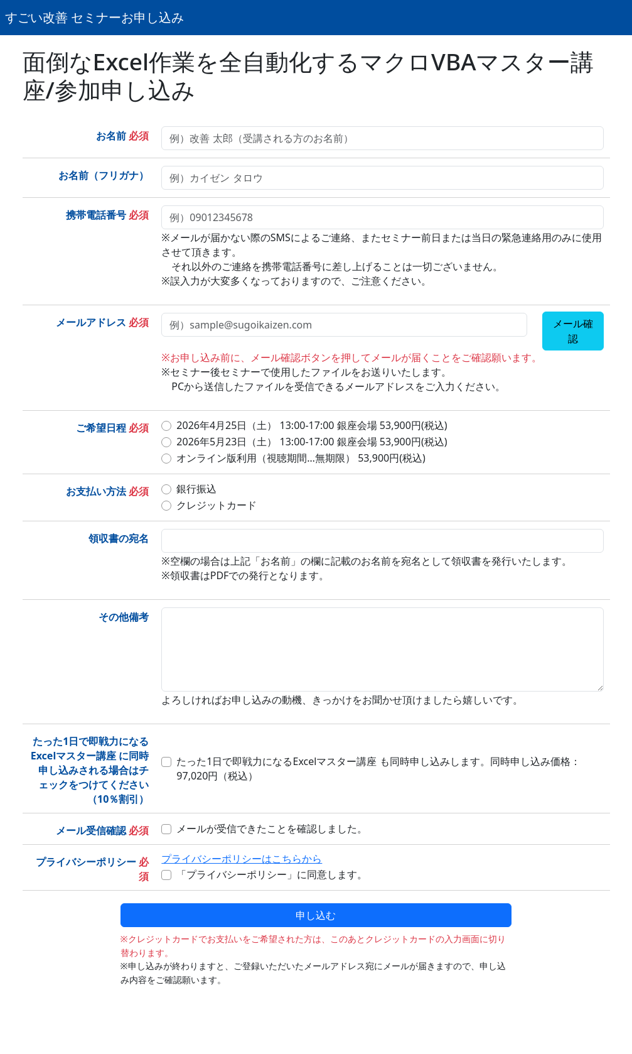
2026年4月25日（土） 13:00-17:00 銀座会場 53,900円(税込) (311, 425)
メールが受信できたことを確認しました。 (271, 828)
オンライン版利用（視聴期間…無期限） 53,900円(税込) (300, 458)
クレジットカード (216, 505)
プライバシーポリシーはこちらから (241, 859)
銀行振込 (196, 489)
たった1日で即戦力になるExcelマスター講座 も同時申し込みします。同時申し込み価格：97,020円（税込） (378, 768)
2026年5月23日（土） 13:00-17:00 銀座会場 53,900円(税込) (311, 441)
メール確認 (573, 331)
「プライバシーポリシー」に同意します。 (271, 874)
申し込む (316, 915)
